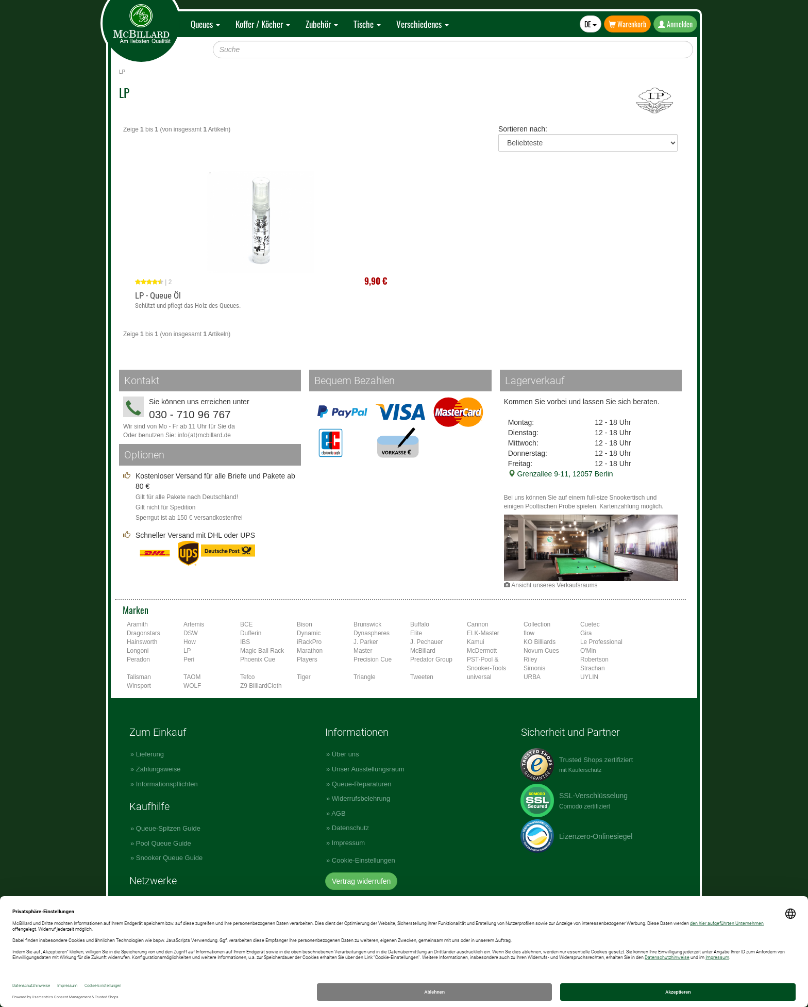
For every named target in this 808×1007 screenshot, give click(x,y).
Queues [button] (205, 24)
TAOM (191, 677)
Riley (530, 659)
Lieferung (150, 754)
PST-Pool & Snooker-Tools (486, 664)
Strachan (592, 668)
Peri (188, 659)
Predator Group (431, 659)
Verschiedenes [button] (422, 24)
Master (363, 650)
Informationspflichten (167, 784)
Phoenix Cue (257, 659)
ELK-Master (483, 633)
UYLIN (589, 677)
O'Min (588, 650)
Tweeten (421, 677)
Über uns (345, 754)
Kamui (475, 642)
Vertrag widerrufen (361, 881)
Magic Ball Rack (262, 650)
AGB (338, 813)
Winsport (139, 685)
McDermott (482, 650)
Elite (416, 633)
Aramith (137, 624)
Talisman (139, 677)
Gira (586, 633)
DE (590, 24)
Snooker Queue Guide (169, 858)
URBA (532, 677)
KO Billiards (540, 642)
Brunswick (367, 624)
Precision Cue (373, 659)
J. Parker (366, 642)
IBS (245, 642)
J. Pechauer (426, 642)
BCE (246, 624)
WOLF (192, 685)
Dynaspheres (372, 633)
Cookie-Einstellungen (363, 860)
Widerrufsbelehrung (361, 798)
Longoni (137, 650)
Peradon (138, 659)
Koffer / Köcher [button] (262, 24)
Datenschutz (350, 828)
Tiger (304, 677)
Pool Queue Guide (163, 843)
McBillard (422, 650)
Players (307, 659)
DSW (190, 633)
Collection (537, 624)
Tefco (247, 677)
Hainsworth (142, 642)
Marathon (310, 650)
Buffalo (419, 624)
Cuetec (590, 624)
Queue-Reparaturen (362, 784)
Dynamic (309, 633)
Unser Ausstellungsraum (368, 769)
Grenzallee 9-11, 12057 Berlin (560, 474)
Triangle (365, 677)
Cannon (478, 624)
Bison (304, 624)
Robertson (594, 659)
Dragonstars (143, 633)
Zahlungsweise (158, 769)
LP (187, 650)
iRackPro (309, 642)
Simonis (534, 668)
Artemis (193, 624)
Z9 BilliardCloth (261, 685)
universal (479, 677)
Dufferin (250, 633)
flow (529, 633)
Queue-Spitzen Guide (168, 828)
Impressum (348, 843)
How (189, 642)
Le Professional (601, 642)
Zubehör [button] (322, 24)
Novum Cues (541, 650)
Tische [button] (367, 24)
